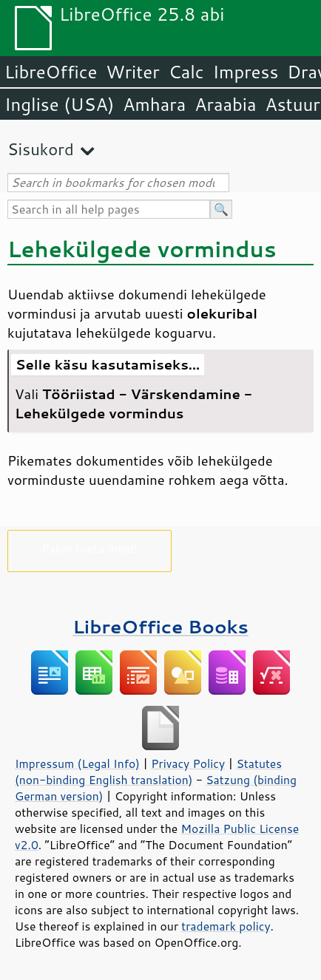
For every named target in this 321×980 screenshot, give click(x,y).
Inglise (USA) (59, 104)
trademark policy (225, 926)
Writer (132, 71)
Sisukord (40, 148)
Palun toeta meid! (89, 548)
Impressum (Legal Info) (77, 763)
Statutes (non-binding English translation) (148, 771)
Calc (186, 71)
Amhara (154, 104)
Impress (246, 71)
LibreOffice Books (160, 626)
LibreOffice (50, 71)
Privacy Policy (188, 763)
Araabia (225, 104)
